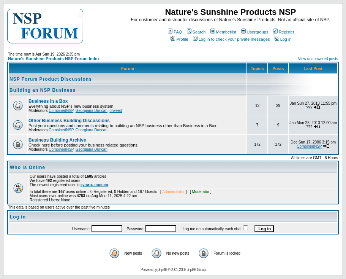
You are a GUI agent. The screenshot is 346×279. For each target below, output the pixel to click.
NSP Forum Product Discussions (50, 79)
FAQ (175, 32)
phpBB (162, 270)
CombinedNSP (61, 110)
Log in (283, 39)
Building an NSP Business (42, 90)
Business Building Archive (57, 140)
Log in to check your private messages (231, 39)
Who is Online (27, 167)
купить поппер (94, 185)
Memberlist (223, 32)
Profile (179, 39)
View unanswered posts (318, 59)
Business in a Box (48, 101)
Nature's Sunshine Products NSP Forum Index (54, 58)
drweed (115, 110)
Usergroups (255, 32)
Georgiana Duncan (91, 110)
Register (283, 32)
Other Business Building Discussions (69, 120)
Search (196, 32)
